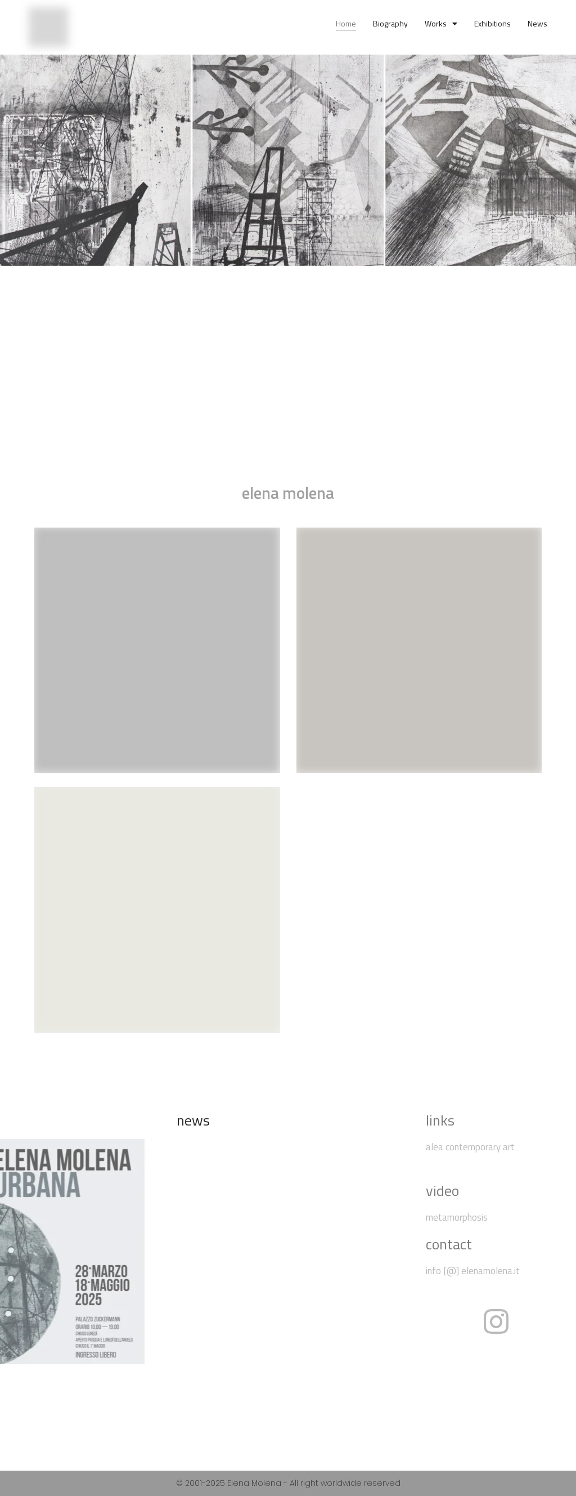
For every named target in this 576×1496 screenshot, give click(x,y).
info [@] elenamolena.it (473, 1270)
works (441, 23)
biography (390, 23)
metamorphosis (457, 1217)
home (346, 23)
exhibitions (492, 23)
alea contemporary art (471, 1147)
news (537, 23)
